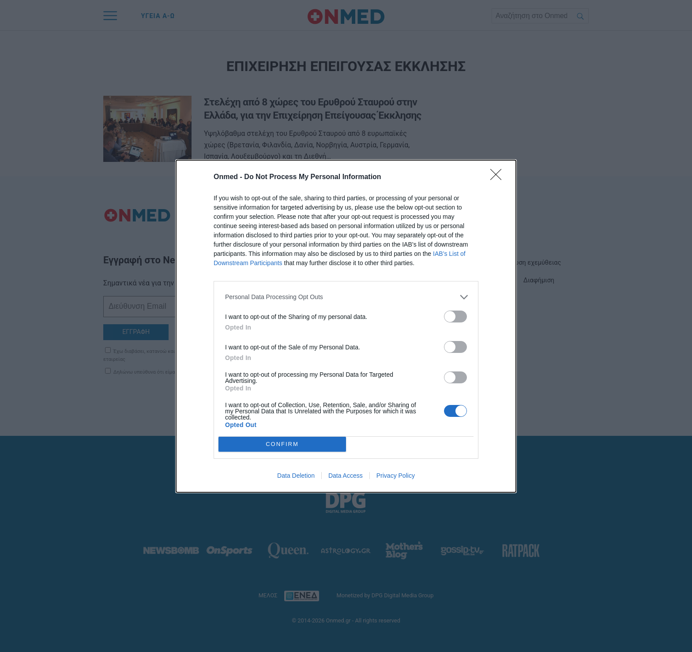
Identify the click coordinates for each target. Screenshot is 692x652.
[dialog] (346, 326)
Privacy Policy (395, 475)
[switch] (455, 316)
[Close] (498, 177)
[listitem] (346, 297)
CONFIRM (282, 444)
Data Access (345, 475)
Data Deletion (296, 475)
